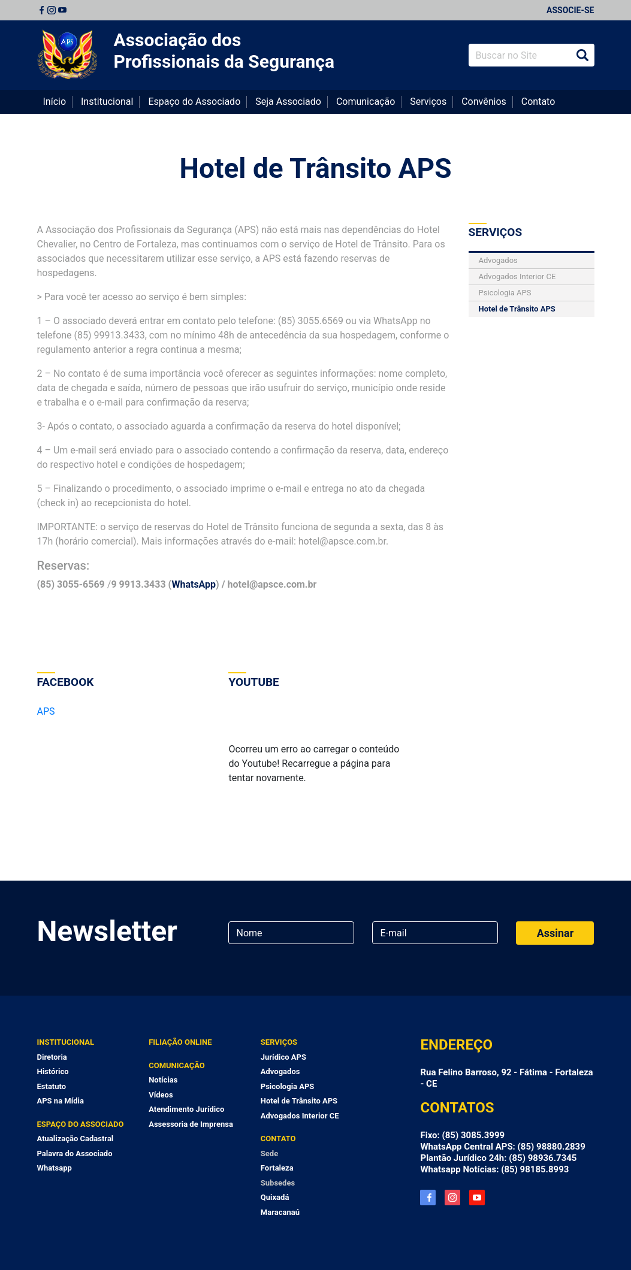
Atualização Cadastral (75, 1138)
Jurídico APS (283, 1057)
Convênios (483, 101)
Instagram (51, 10)
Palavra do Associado (75, 1153)
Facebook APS (428, 1197)
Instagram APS (452, 1197)
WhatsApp (193, 584)
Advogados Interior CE (517, 276)
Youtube (62, 10)
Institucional (107, 101)
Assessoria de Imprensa (191, 1124)
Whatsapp (54, 1167)
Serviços (428, 101)
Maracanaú (280, 1212)
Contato (538, 101)
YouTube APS (477, 1197)
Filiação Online (180, 1042)
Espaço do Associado (194, 101)
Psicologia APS (505, 292)
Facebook (41, 10)
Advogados (498, 260)
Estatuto (52, 1086)
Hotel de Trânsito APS (316, 168)
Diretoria (52, 1057)
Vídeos (161, 1094)
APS (46, 711)
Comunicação (365, 101)
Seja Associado (288, 101)
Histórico (53, 1071)
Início (55, 101)
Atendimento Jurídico (186, 1109)
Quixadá (275, 1197)
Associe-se (570, 10)
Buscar (582, 55)
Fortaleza (277, 1167)
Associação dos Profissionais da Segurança (224, 50)
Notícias (163, 1079)
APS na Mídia (60, 1100)
